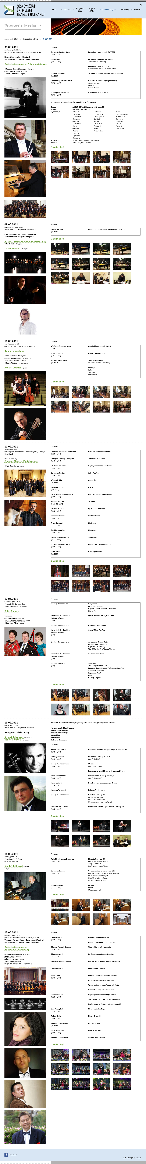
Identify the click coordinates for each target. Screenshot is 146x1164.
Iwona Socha (9, 957)
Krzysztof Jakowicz (14, 737)
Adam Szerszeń (10, 961)
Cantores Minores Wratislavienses (21, 461)
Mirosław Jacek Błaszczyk (16, 69)
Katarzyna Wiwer (12, 623)
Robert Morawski (12, 740)
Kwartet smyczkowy (14, 351)
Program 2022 (80, 9)
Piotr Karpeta (11, 466)
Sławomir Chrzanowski (13, 954)
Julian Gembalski (12, 74)
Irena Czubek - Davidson (15, 621)
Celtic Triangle (11, 611)
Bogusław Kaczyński (12, 964)
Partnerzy (124, 9)
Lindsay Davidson (12, 618)
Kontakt (137, 9)
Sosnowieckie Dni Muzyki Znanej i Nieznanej (24, 10)
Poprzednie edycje (107, 9)
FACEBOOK (13, 1155)
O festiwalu (66, 9)
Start (54, 9)
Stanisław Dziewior (13, 71)
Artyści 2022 (91, 9)
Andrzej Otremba (12, 368)
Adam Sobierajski (11, 959)
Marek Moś (10, 244)
